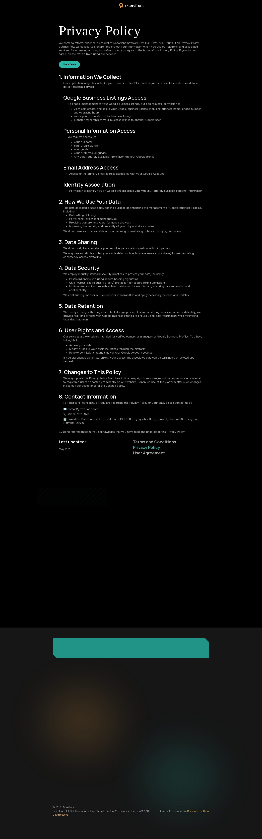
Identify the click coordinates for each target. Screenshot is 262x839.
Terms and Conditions (154, 441)
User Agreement (149, 453)
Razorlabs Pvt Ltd (198, 811)
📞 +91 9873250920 (76, 414)
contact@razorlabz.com (83, 409)
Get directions (60, 814)
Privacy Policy (146, 447)
